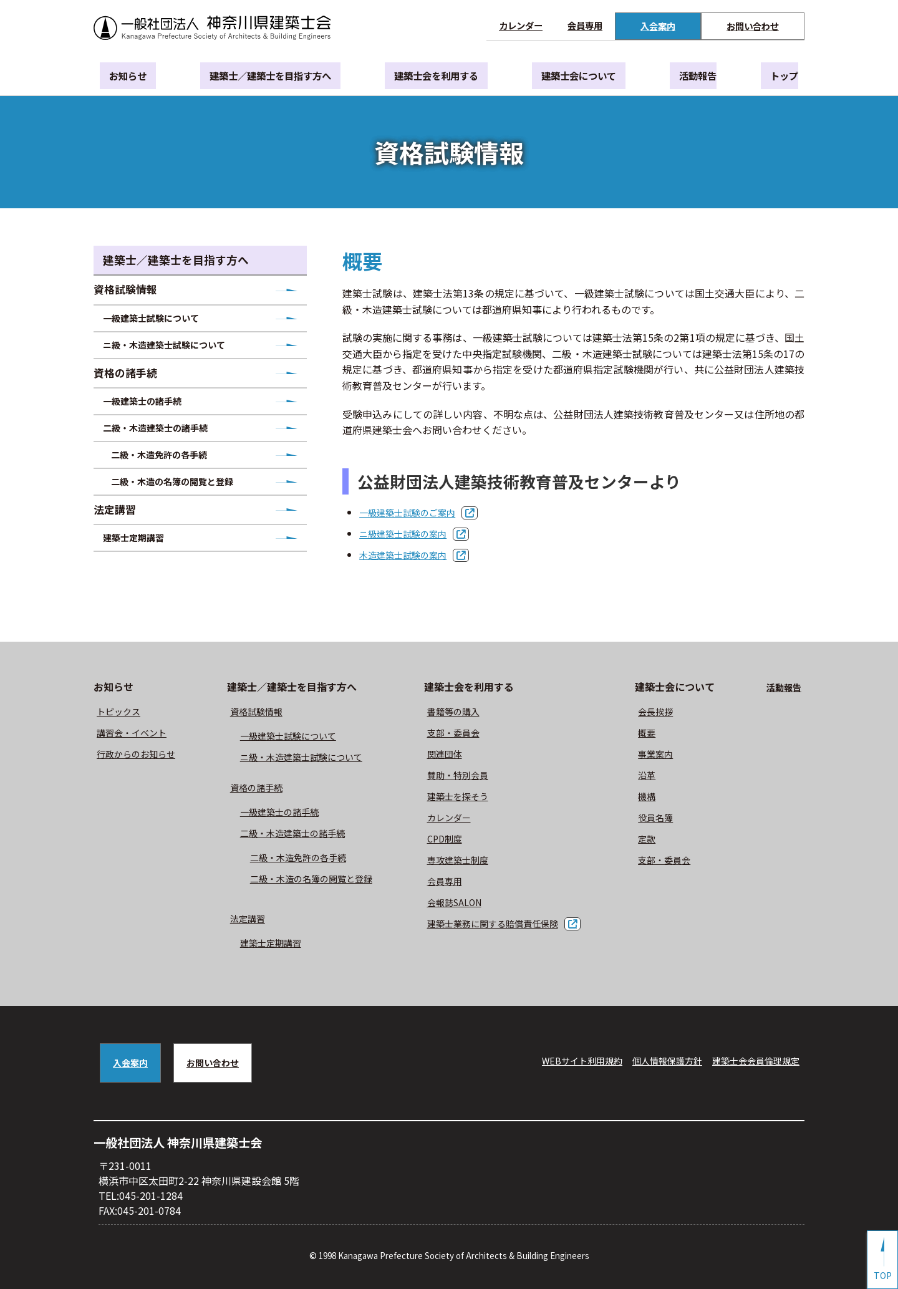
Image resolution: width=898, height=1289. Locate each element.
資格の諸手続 (133, 386)
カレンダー (521, 25)
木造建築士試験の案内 (409, 554)
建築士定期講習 (145, 576)
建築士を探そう (465, 795)
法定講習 (122, 543)
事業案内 (666, 753)
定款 (656, 838)
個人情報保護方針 (650, 1060)
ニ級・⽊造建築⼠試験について (308, 756)
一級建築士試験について (165, 323)
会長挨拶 (666, 710)
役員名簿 (666, 816)
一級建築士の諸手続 (155, 418)
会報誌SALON (460, 901)
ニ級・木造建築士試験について (180, 354)
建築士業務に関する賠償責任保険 (504, 922)
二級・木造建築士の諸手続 (170, 449)
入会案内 (657, 25)
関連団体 (450, 753)
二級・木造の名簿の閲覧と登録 (188, 511)
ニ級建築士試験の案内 (409, 533)
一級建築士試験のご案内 (414, 511)
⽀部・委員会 (460, 732)
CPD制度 (449, 838)
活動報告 (694, 76)
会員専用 (584, 25)
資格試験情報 (133, 291)
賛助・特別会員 (465, 774)
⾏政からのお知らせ (141, 753)
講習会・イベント (136, 732)
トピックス (122, 710)
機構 (656, 795)
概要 (656, 732)
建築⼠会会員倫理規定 (749, 1060)
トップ (768, 76)
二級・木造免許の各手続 (173, 480)
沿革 (656, 774)
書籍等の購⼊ (460, 710)
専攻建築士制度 (465, 859)
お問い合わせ (753, 25)
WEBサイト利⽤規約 (554, 1060)
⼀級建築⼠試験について (293, 735)
